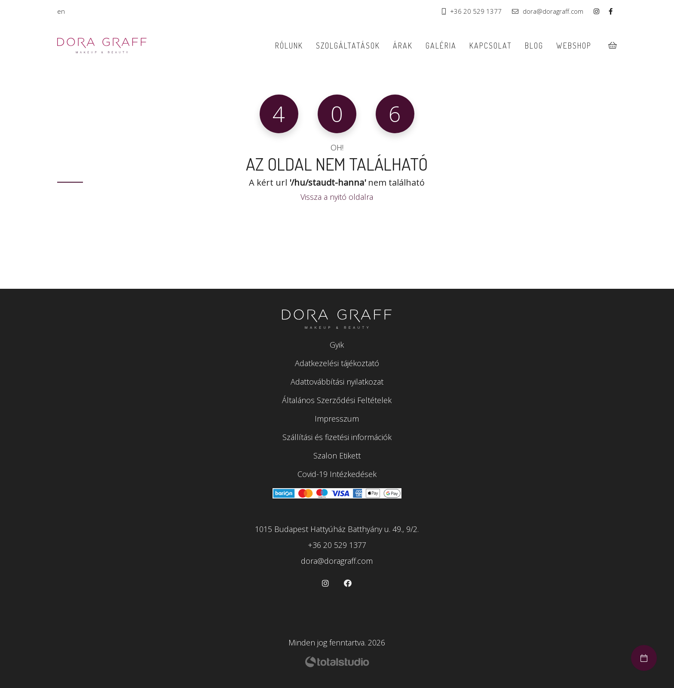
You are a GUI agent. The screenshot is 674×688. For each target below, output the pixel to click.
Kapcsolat (490, 45)
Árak (403, 45)
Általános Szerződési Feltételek (337, 400)
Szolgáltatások (348, 45)
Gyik (337, 344)
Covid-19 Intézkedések (337, 474)
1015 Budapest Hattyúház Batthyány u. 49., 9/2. (337, 529)
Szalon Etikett (337, 455)
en (61, 11)
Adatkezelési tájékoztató (337, 363)
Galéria (441, 45)
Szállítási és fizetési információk (337, 437)
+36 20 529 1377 (472, 11)
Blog (534, 45)
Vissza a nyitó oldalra (336, 197)
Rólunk (289, 45)
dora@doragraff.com (547, 11)
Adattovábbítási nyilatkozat (337, 381)
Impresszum (337, 418)
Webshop (573, 45)
